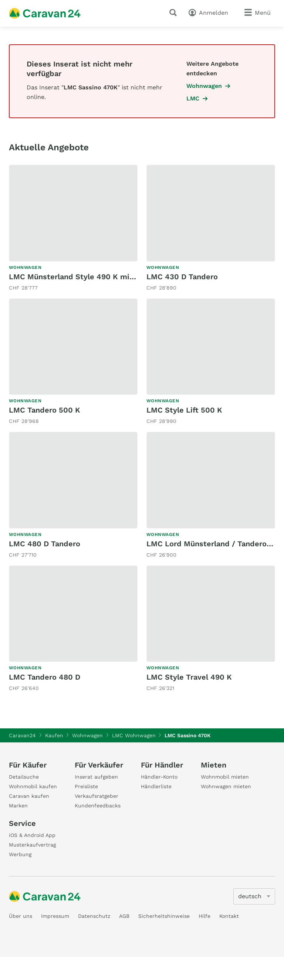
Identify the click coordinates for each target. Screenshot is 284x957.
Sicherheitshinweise (164, 916)
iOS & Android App (32, 835)
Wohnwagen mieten (226, 786)
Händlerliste (156, 786)
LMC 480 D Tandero (44, 543)
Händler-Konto (159, 777)
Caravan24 (22, 735)
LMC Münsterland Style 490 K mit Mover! (84, 276)
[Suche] (174, 12)
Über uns (20, 916)
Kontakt (229, 916)
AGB (124, 916)
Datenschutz (94, 916)
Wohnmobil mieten (225, 777)
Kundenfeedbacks (98, 806)
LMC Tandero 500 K (44, 410)
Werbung (20, 854)
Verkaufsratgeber (96, 796)
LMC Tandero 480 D (44, 677)
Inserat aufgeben (96, 777)
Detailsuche (24, 777)
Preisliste (86, 786)
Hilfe (204, 916)
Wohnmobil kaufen (33, 786)
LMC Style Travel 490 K (189, 677)
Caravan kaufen (29, 796)
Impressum (55, 916)
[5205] (254, 896)
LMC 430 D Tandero (182, 276)
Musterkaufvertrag (32, 845)
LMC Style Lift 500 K (184, 410)
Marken (18, 806)
